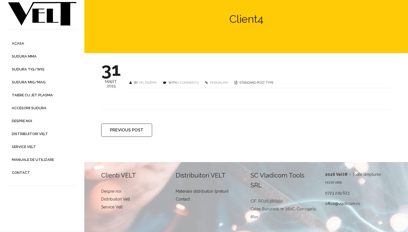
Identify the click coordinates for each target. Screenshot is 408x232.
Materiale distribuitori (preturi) (202, 191)
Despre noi (111, 191)
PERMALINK (218, 83)
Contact (183, 199)
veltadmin (148, 83)
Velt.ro (221, 35)
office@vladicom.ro (342, 203)
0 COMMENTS (188, 83)
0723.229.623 (337, 193)
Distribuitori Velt (115, 199)
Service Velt (112, 207)
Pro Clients (245, 35)
